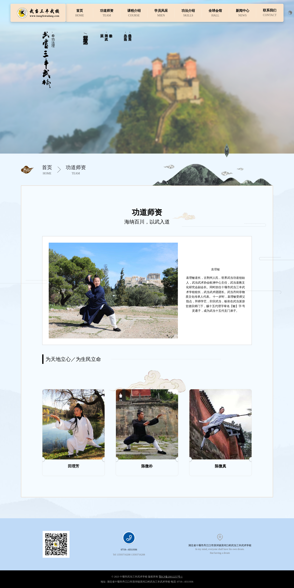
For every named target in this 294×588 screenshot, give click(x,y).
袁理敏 (215, 269)
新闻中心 (242, 9)
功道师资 (106, 10)
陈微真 (220, 466)
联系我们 (269, 6)
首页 (79, 10)
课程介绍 (134, 10)
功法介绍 (188, 10)
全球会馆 (215, 10)
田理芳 (73, 466)
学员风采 (161, 10)
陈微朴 (147, 466)
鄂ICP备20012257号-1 (170, 576)
